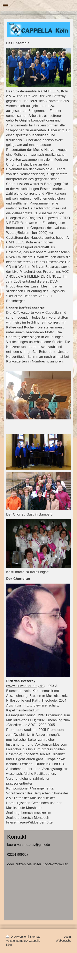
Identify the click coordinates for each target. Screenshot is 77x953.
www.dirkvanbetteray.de (25, 686)
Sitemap (35, 936)
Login (67, 936)
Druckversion (17, 936)
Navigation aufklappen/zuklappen (38, 5)
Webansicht (63, 941)
